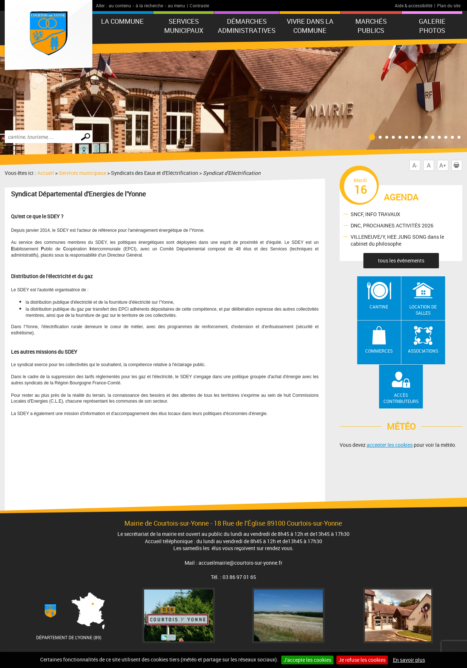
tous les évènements (401, 260)
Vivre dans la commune (310, 26)
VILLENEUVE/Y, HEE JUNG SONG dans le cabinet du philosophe (397, 240)
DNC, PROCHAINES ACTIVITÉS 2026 (392, 225)
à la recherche (149, 5)
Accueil (45, 172)
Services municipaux (183, 26)
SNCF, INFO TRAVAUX (375, 213)
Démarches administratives (246, 26)
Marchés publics (371, 26)
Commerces (379, 351)
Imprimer (458, 165)
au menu (176, 5)
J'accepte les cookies (307, 659)
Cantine (379, 307)
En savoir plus (409, 659)
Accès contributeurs (400, 398)
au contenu (120, 5)
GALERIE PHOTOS (432, 26)
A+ (442, 165)
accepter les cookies (390, 444)
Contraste (199, 5)
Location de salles (423, 310)
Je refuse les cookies (362, 659)
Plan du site (448, 5)
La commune (122, 21)
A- (414, 165)
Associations (423, 351)
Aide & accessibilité (413, 5)
